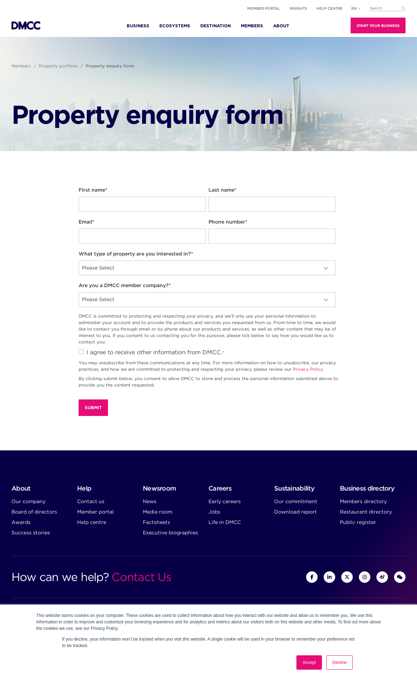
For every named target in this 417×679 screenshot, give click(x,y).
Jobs (214, 512)
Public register (358, 522)
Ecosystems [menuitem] (174, 25)
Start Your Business (378, 25)
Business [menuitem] (138, 25)
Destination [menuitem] (215, 25)
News (149, 501)
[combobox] (388, 8)
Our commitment (295, 501)
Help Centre (330, 8)
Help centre (91, 522)
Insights (298, 8)
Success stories (30, 532)
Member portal (263, 8)
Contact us (90, 501)
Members (21, 66)
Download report (295, 512)
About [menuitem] (281, 25)
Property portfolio (58, 66)
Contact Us (141, 577)
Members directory (363, 501)
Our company (28, 501)
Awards (21, 522)
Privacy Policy (308, 369)
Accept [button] (309, 662)
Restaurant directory (366, 512)
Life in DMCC (224, 522)
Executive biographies (170, 532)
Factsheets (156, 522)
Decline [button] (339, 662)
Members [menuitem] (252, 25)
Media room (157, 512)
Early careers (224, 501)
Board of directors (34, 512)
